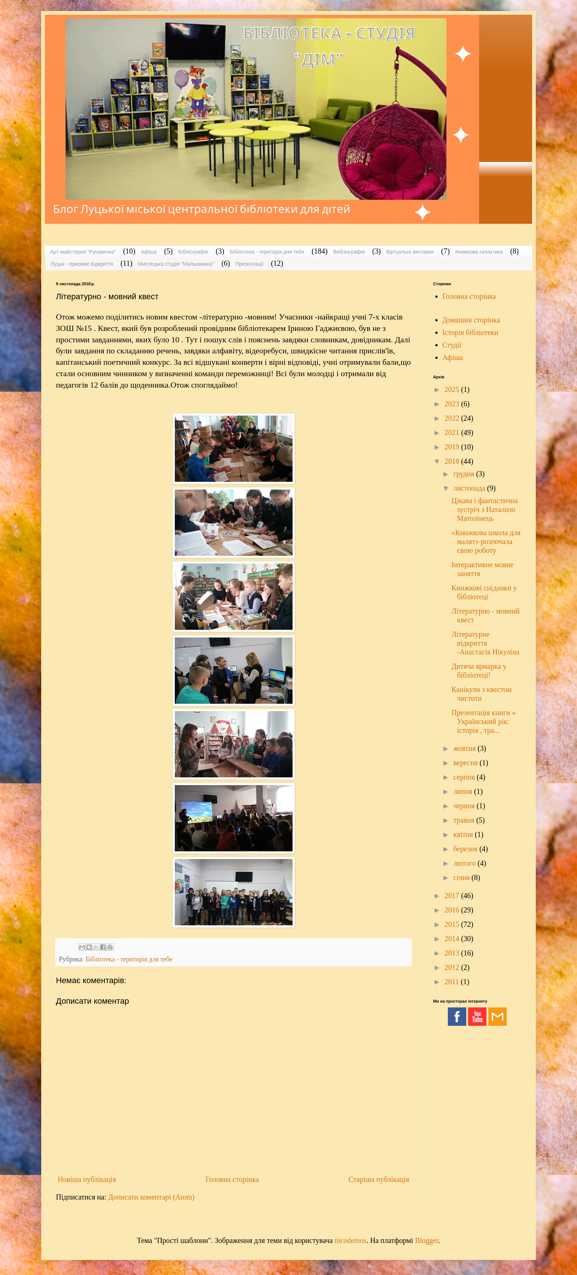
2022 (453, 418)
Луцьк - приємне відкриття (81, 264)
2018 (453, 461)
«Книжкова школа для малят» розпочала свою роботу (486, 541)
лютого (465, 863)
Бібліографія (193, 252)
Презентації (249, 264)
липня (463, 791)
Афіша (149, 252)
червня (465, 806)
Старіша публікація (378, 1179)
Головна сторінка (232, 1179)
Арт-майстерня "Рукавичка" (83, 252)
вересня (466, 763)
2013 (453, 953)
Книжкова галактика (479, 252)
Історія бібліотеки (470, 332)
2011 (453, 982)
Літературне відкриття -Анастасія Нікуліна (486, 643)
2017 (453, 895)
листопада (470, 488)
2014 (453, 939)
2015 (453, 924)
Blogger (426, 1240)
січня (462, 877)
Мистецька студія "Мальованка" (176, 264)
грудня (464, 474)
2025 (453, 389)
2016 (453, 910)
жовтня (465, 748)
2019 (453, 447)
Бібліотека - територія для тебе (267, 252)
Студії (451, 345)
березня (466, 849)
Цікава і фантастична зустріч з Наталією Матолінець (485, 509)
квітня (464, 834)
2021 (453, 432)
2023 (453, 404)
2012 (453, 967)
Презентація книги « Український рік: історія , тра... (484, 721)
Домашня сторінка (471, 320)
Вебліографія (349, 252)
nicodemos (350, 1240)
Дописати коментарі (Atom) (151, 1197)
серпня (465, 777)
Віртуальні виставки (410, 252)
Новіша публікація (87, 1179)
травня (464, 820)
